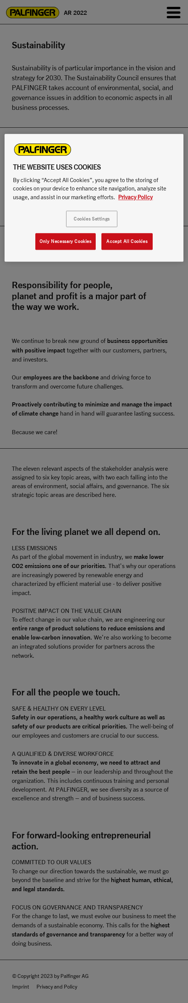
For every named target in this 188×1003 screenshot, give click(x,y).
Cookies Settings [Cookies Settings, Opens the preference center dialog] (92, 219)
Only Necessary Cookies (65, 241)
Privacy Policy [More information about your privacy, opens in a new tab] (135, 197)
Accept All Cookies (126, 241)
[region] (94, 198)
